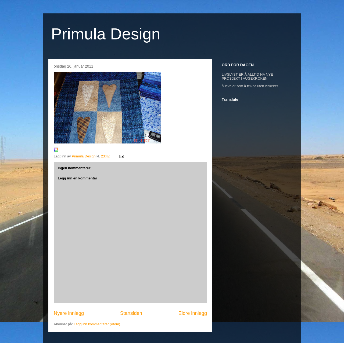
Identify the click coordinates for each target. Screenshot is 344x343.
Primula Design (105, 34)
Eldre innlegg (192, 313)
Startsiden (131, 313)
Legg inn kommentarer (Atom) (97, 324)
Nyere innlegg (69, 313)
